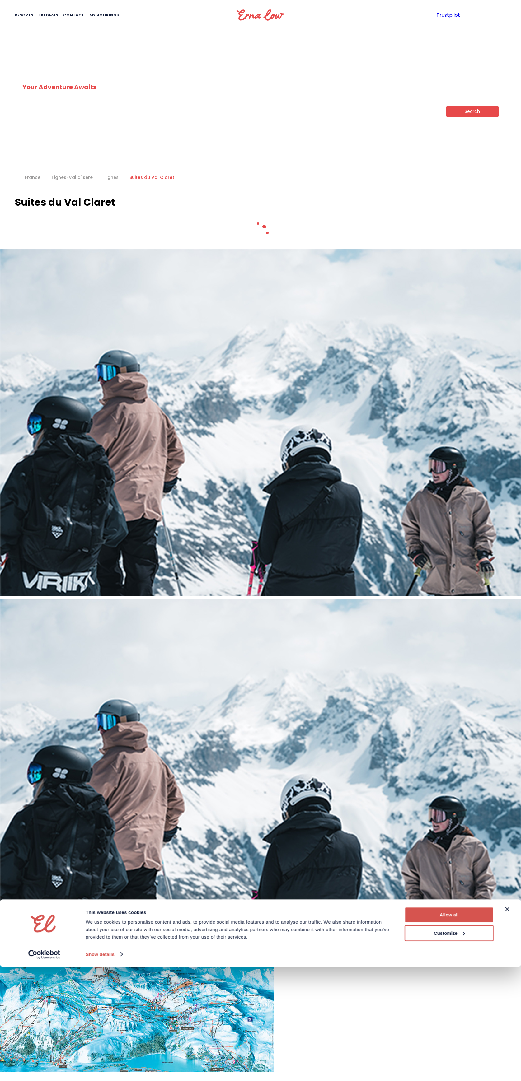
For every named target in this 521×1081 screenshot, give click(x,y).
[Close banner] (507, 594)
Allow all (449, 599)
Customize (449, 618)
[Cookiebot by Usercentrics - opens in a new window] (44, 639)
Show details (100, 638)
